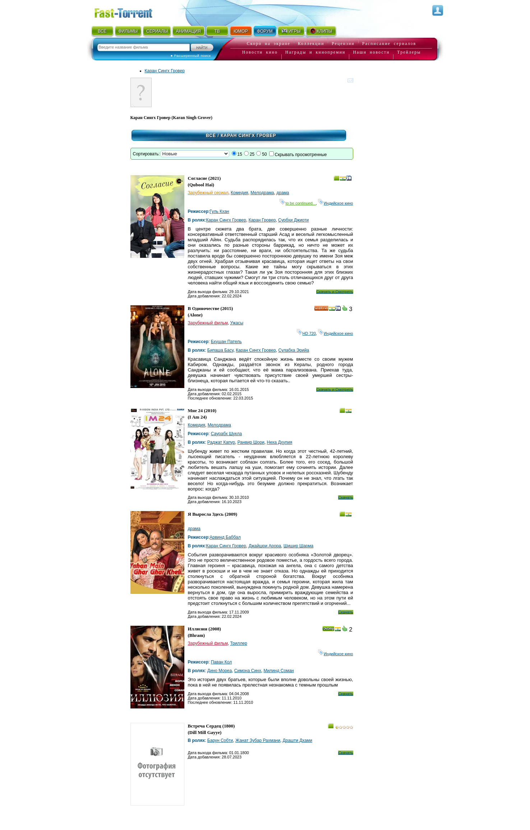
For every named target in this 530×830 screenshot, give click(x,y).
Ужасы (236, 322)
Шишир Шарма (298, 545)
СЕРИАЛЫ (157, 31)
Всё (211, 135)
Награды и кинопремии (315, 52)
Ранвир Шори (251, 442)
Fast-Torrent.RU (130, 11)
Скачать (345, 497)
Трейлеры (409, 52)
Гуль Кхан (219, 211)
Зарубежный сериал (208, 192)
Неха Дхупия (279, 442)
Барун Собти (220, 740)
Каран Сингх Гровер (165, 70)
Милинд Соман (278, 670)
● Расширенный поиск (191, 56)
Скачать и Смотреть (334, 291)
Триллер (238, 643)
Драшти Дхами (297, 740)
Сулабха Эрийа (293, 350)
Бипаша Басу (220, 350)
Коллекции (311, 43)
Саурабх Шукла (226, 433)
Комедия (239, 192)
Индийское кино (335, 203)
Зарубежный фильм (208, 322)
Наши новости (371, 52)
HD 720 (306, 333)
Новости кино (260, 52)
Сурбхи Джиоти (293, 220)
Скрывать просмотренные (301, 154)
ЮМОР (241, 31)
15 (240, 154)
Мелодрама (262, 192)
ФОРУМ (265, 31)
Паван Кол (221, 662)
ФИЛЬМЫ (128, 31)
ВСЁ (102, 31)
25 (252, 154)
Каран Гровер (262, 220)
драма (282, 192)
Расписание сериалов (389, 43)
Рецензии (343, 43)
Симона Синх (247, 670)
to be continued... (297, 203)
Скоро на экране (268, 43)
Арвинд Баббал (224, 537)
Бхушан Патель (226, 341)
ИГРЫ (291, 31)
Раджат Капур (221, 442)
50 (264, 154)
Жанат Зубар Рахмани (257, 740)
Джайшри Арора (265, 545)
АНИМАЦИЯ (188, 31)
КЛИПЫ (320, 31)
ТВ (217, 31)
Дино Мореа (219, 670)
